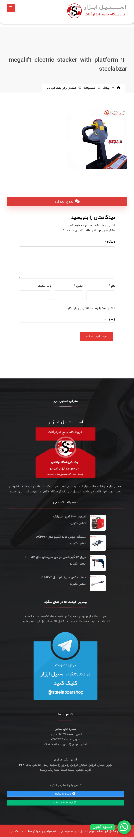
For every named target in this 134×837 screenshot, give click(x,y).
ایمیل (78, 284)
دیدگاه (109, 240)
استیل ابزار (81, 829)
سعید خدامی (17, 829)
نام (112, 284)
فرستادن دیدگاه (96, 335)
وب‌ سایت (44, 284)
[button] (11, 9)
